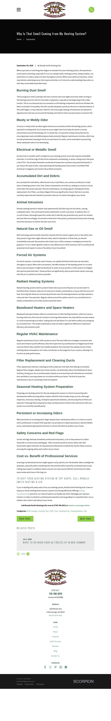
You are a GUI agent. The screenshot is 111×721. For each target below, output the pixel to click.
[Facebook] (45, 704)
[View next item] (27, 590)
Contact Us (55, 693)
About (55, 669)
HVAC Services (55, 678)
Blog (55, 688)
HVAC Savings (32, 548)
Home (55, 664)
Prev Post (25, 555)
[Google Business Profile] (66, 704)
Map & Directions (55, 652)
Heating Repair (76, 548)
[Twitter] (50, 704)
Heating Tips (43, 548)
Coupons (55, 673)
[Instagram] (60, 704)
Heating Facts (64, 548)
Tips (85, 548)
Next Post (86, 555)
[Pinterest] (55, 704)
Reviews (55, 683)
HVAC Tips (54, 548)
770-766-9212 (55, 630)
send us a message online (78, 542)
